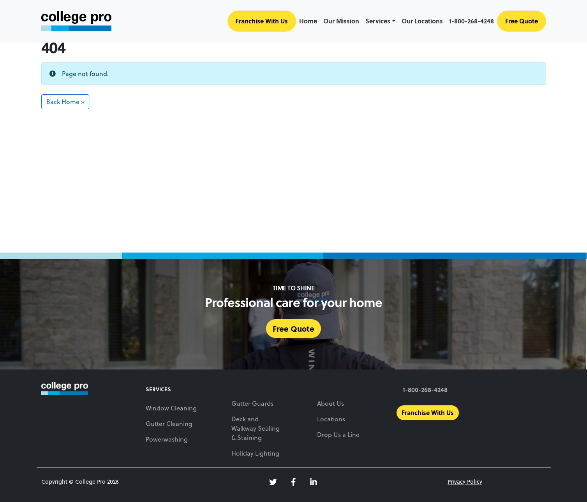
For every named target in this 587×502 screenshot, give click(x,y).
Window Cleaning (171, 407)
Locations (331, 418)
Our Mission (341, 20)
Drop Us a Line (338, 434)
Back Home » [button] (65, 101)
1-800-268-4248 (471, 20)
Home (308, 20)
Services (377, 20)
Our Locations (422, 20)
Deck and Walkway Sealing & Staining (255, 428)
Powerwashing (167, 439)
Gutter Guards (252, 403)
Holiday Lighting (255, 453)
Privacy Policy (465, 481)
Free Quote (521, 20)
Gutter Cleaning (169, 423)
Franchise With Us (262, 20)
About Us (330, 403)
